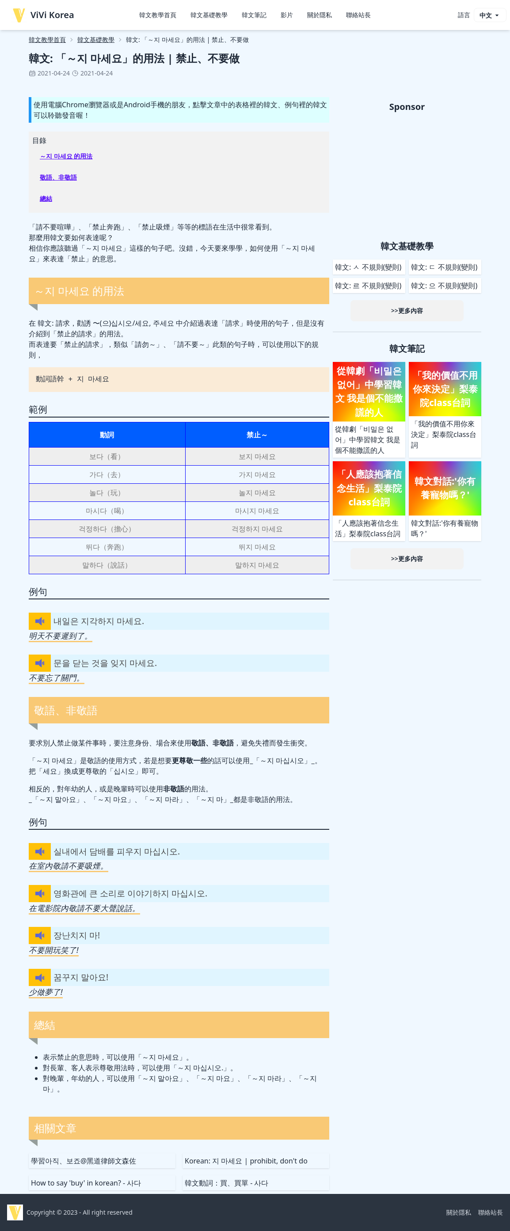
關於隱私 (319, 15)
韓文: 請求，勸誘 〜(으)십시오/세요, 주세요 (106, 323)
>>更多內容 (407, 310)
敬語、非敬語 (58, 177)
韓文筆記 (254, 15)
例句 (38, 591)
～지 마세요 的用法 (66, 156)
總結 (46, 198)
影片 (287, 15)
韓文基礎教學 (209, 15)
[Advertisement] (407, 175)
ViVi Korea (42, 15)
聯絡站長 (358, 15)
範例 (38, 409)
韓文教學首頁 (157, 15)
